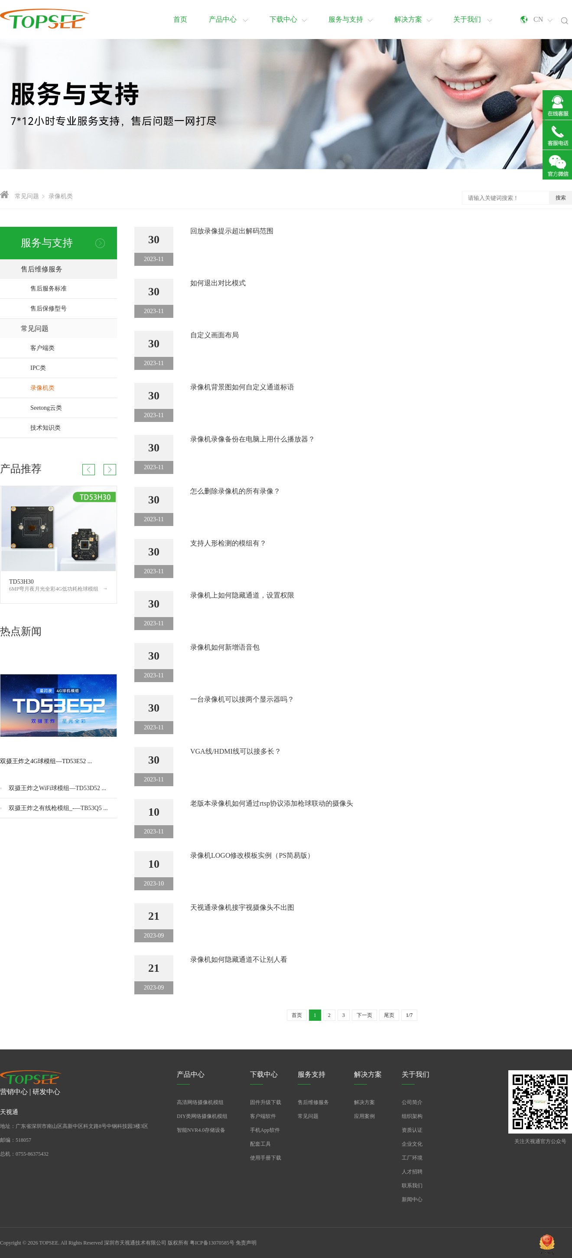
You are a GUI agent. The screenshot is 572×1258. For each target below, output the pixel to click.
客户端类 (73, 348)
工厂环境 (412, 1158)
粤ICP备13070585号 (212, 1243)
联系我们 (412, 1186)
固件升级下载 (265, 1102)
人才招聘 (412, 1172)
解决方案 (413, 19)
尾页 (389, 1015)
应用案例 (364, 1116)
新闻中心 (412, 1199)
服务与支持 (350, 19)
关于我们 (472, 19)
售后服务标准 (48, 288)
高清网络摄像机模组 (200, 1102)
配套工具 (260, 1144)
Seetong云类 (73, 408)
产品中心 (228, 19)
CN (542, 19)
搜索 (561, 198)
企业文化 (412, 1144)
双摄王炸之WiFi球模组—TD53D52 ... (57, 788)
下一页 (364, 1015)
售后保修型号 (48, 308)
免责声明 (246, 1243)
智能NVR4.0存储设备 (201, 1130)
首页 (180, 19)
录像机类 (61, 196)
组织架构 (412, 1116)
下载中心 (288, 19)
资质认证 (412, 1130)
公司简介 (412, 1102)
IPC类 (73, 368)
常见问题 (27, 196)
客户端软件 (263, 1116)
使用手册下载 (265, 1158)
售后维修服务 (69, 269)
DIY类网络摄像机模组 (202, 1116)
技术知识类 (73, 428)
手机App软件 (265, 1130)
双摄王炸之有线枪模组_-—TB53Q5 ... (58, 808)
